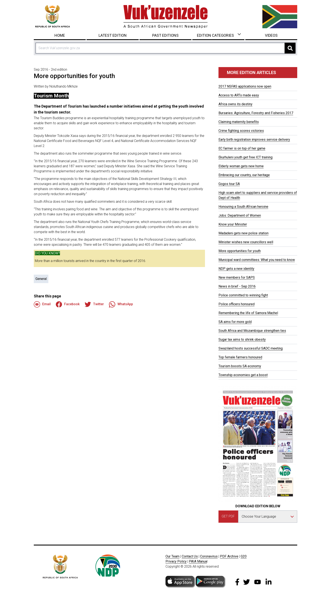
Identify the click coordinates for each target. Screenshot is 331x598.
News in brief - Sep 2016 (237, 286)
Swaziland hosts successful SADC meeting (250, 348)
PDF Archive (229, 556)
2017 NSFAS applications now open (244, 86)
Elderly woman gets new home (241, 166)
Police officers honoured (236, 304)
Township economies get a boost (243, 375)
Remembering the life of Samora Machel (248, 313)
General (41, 279)
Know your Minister (232, 224)
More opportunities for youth (239, 251)
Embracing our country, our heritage (244, 175)
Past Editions (165, 35)
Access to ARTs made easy (238, 95)
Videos (271, 35)
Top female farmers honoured (240, 357)
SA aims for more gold (235, 322)
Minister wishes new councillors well (245, 242)
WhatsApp (121, 304)
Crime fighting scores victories (241, 131)
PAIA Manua (198, 561)
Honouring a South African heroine (243, 207)
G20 (244, 556)
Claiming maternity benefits (238, 122)
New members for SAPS (236, 277)
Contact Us (190, 556)
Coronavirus (209, 556)
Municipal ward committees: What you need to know (256, 260)
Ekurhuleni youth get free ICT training (245, 157)
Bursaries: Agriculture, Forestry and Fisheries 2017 (255, 113)
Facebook (68, 304)
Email (42, 304)
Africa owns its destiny (235, 104)
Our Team (172, 556)
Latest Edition (113, 35)
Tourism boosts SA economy (239, 366)
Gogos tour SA (229, 184)
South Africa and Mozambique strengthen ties (252, 331)
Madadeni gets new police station (243, 233)
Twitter (94, 304)
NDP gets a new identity (236, 269)
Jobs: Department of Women (239, 215)
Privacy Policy (176, 561)
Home (59, 35)
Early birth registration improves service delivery (254, 140)
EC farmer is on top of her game (241, 148)
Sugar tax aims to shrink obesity (242, 339)
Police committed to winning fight (243, 295)
